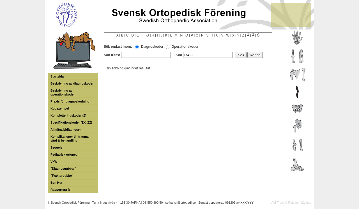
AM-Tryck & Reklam (284, 202)
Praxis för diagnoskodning (69, 101)
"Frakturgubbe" (61, 175)
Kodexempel (59, 108)
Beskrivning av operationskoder (62, 92)
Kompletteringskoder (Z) (68, 115)
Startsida (57, 76)
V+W (53, 161)
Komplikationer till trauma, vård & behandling (69, 138)
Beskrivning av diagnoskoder (71, 83)
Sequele (56, 147)
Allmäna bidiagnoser (65, 129)
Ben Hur (56, 182)
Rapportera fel (61, 189)
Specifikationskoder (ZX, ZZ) (71, 122)
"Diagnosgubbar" (63, 168)
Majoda (306, 202)
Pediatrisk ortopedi (64, 154)
